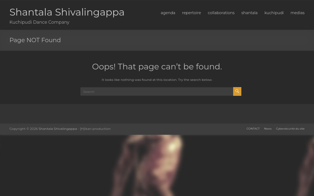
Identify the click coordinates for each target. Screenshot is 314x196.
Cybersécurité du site (290, 128)
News (268, 128)
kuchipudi (274, 12)
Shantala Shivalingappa (67, 12)
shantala (249, 12)
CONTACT (253, 128)
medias (298, 12)
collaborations (221, 12)
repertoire (191, 12)
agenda (168, 12)
